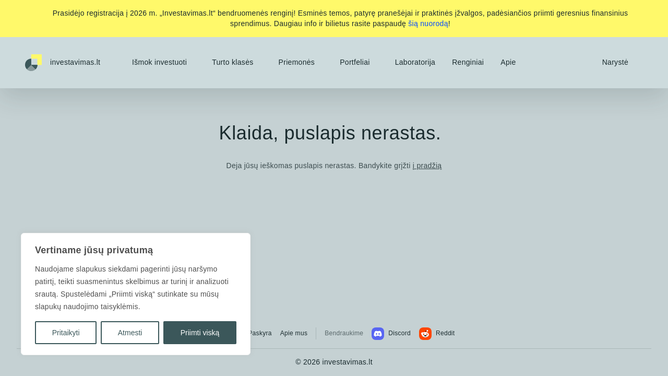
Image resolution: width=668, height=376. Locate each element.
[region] (135, 294)
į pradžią (427, 165)
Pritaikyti (66, 332)
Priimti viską (200, 332)
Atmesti (130, 332)
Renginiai (468, 62)
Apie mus (293, 333)
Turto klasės (232, 62)
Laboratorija (415, 62)
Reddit (437, 333)
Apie (508, 62)
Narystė (615, 62)
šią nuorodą (428, 23)
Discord (391, 333)
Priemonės (297, 62)
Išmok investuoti (159, 62)
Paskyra (259, 333)
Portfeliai (354, 62)
